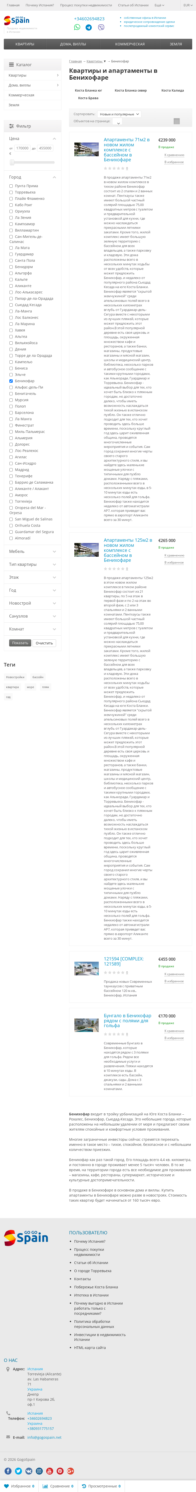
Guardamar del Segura (31, 531)
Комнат (32, 628)
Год (32, 590)
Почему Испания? (40, 5)
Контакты (82, 1278)
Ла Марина (22, 323)
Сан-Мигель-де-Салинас (26, 239)
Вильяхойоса (23, 342)
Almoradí (19, 538)
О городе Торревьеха (92, 1270)
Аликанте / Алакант (29, 488)
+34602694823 (89, 19)
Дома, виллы (73, 44)
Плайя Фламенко (26, 198)
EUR (188, 5)
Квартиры (24, 44)
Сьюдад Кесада (25, 304)
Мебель (32, 551)
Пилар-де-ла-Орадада (31, 298)
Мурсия (18, 399)
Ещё (160, 5)
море (30, 687)
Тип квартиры (32, 564)
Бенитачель (22, 393)
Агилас (18, 456)
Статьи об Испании (133, 5)
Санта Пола (22, 260)
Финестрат (21, 425)
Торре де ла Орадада (30, 355)
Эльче (17, 374)
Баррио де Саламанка (31, 482)
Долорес (19, 444)
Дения (17, 349)
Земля (176, 44)
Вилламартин (24, 230)
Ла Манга (20, 418)
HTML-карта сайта (90, 1347)
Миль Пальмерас (27, 431)
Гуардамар (21, 254)
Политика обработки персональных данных (94, 1324)
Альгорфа (20, 273)
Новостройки (15, 677)
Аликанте (20, 285)
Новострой (32, 603)
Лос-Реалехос (23, 450)
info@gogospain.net (44, 1437)
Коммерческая (130, 44)
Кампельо (20, 361)
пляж (45, 687)
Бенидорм (21, 266)
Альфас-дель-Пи (26, 387)
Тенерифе (20, 475)
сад (8, 697)
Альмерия (20, 437)
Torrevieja (20, 501)
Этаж (32, 577)
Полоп (17, 406)
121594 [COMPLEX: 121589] (124, 961)
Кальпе (18, 279)
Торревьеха (22, 192)
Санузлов (32, 616)
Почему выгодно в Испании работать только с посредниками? (98, 1308)
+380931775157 (40, 1428)
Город (32, 177)
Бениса (18, 368)
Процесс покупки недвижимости (86, 5)
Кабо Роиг (20, 204)
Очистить (44, 643)
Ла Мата (19, 247)
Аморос (18, 495)
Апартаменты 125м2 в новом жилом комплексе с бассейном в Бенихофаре (128, 550)
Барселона (21, 412)
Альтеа (18, 336)
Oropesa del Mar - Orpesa (27, 510)
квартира (12, 687)
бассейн (37, 677)
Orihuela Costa (24, 525)
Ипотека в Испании (91, 1295)
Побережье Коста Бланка (96, 1287)
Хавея (17, 330)
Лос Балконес (24, 317)
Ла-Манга (20, 311)
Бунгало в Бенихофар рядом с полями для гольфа (127, 1020)
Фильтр (20, 126)
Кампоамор (22, 223)
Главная (13, 5)
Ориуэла (19, 211)
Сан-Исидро (22, 463)
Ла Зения (20, 217)
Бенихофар (22, 380)
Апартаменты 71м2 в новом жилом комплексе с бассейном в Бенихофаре (127, 149)
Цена (32, 138)
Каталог (20, 64)
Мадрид (19, 469)
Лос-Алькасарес (26, 292)
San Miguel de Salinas (31, 519)
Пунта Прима (23, 185)
